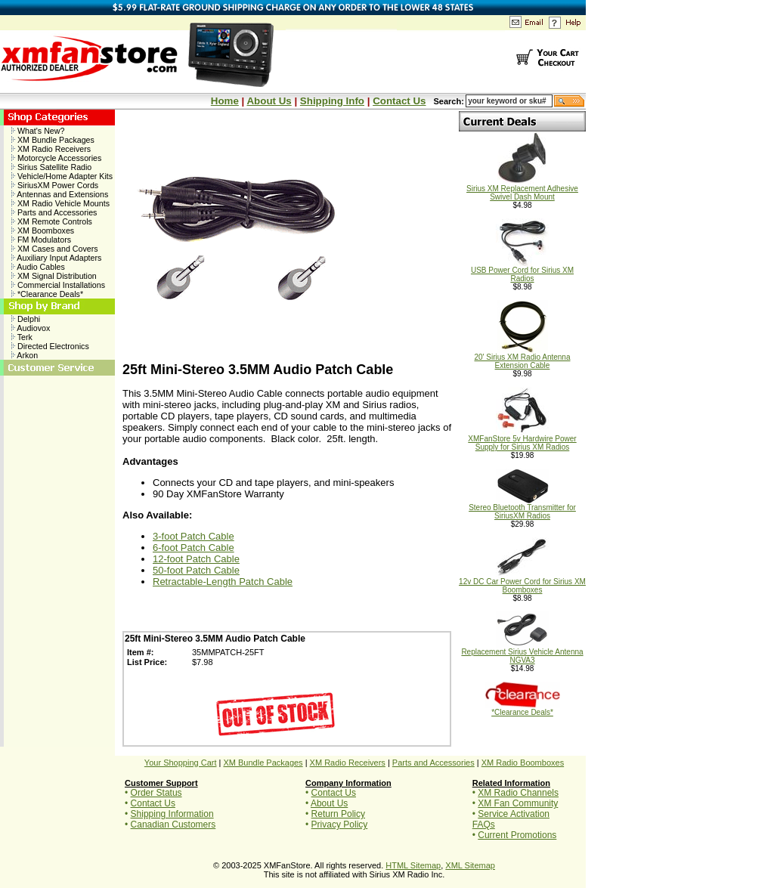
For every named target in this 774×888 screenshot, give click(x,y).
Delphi (25, 318)
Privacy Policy (339, 824)
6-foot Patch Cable (193, 547)
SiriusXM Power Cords (54, 185)
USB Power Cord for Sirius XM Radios (522, 271)
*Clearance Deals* (47, 294)
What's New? (37, 130)
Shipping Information (172, 814)
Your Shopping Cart (180, 762)
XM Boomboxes (42, 230)
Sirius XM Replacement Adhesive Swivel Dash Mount (522, 189)
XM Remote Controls (51, 221)
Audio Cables (38, 266)
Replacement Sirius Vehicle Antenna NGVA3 (522, 652)
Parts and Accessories (54, 212)
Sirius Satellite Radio (51, 167)
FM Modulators (41, 239)
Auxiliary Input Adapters (56, 257)
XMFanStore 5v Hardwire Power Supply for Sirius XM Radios (522, 439)
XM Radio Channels (518, 792)
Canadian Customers (173, 824)
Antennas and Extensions (59, 194)
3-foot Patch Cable (193, 536)
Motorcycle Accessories (56, 157)
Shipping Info (332, 101)
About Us (268, 101)
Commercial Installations (58, 284)
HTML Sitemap (413, 865)
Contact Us (399, 101)
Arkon (24, 355)
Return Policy (338, 814)
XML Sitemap (470, 865)
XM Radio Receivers (51, 148)
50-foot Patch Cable (196, 570)
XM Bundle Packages (52, 139)
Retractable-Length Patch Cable (223, 581)
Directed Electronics (50, 346)
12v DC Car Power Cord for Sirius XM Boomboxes (522, 582)
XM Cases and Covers (54, 248)
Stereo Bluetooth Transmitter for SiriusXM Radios (522, 508)
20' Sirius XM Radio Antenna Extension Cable (523, 358)
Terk (22, 337)
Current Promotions (517, 835)
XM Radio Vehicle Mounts (60, 203)
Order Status (156, 792)
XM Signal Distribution (54, 275)
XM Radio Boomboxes (522, 762)
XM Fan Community (518, 803)
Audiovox (30, 328)
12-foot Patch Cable (196, 559)
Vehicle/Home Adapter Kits (62, 176)
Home (225, 101)
